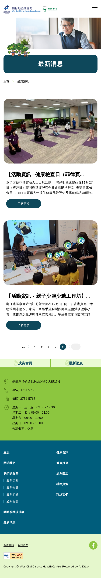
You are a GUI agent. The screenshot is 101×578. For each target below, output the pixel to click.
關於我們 (9, 463)
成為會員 (12, 502)
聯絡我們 (62, 495)
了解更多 (24, 204)
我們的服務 (11, 474)
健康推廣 (62, 463)
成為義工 (62, 474)
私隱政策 (23, 545)
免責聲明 (9, 545)
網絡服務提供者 (14, 512)
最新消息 (23, 82)
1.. (23, 347)
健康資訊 (62, 452)
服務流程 (12, 481)
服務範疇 (12, 495)
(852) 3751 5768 (24, 390)
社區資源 (62, 484)
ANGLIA (84, 567)
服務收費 (12, 488)
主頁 (6, 82)
